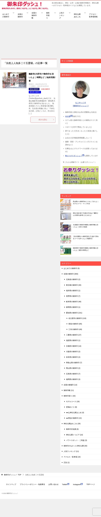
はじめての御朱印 (5, 15)
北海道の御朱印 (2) (73, 279)
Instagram (78, 484)
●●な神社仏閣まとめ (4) (75, 413)
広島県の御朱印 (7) (73, 374)
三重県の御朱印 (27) (73, 335)
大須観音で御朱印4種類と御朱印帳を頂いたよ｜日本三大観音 (85, 226)
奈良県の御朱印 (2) (73, 357)
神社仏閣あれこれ (77, 15)
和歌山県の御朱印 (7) (74, 363)
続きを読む (46, 120)
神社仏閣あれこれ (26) (72, 424)
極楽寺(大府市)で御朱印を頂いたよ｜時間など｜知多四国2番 (42, 77)
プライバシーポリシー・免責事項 (32, 484)
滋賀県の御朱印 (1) (73, 340)
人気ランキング (61, 15)
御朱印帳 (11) (69, 390)
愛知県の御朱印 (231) (74, 313)
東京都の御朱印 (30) (73, 285)
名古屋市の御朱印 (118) (77, 318)
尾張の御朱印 (34, 89)
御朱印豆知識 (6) (72, 429)
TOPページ (90, 484)
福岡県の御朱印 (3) (73, 379)
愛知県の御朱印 (35, 92)
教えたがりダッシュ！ (73, 156)
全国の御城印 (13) (70, 385)
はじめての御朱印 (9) (72, 268)
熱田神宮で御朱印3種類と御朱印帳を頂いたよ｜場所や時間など (85, 249)
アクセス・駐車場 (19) (72, 457)
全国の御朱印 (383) (71, 274)
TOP (12, 475)
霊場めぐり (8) (71, 407)
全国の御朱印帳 (34, 15)
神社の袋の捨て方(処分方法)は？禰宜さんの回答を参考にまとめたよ (85, 214)
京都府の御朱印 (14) (73, 346)
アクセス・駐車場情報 (93, 15)
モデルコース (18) (73, 401)
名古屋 (67, 116)
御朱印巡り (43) (70, 396)
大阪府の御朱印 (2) (73, 352)
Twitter (65, 484)
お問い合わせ (53, 484)
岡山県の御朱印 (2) (73, 368)
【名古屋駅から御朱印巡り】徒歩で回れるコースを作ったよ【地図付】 (86, 237)
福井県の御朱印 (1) (73, 291)
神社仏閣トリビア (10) (74, 435)
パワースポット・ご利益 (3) (76, 440)
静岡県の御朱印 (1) (73, 307)
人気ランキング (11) (71, 451)
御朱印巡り (48, 15)
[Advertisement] (50, 38)
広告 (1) (67, 462)
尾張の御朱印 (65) (75, 324)
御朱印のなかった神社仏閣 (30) (75, 446)
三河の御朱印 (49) (75, 329)
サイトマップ (11, 484)
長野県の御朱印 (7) (73, 296)
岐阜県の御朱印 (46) (73, 302)
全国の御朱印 (20, 15)
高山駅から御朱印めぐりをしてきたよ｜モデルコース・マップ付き (86, 202)
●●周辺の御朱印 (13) (74, 418)
